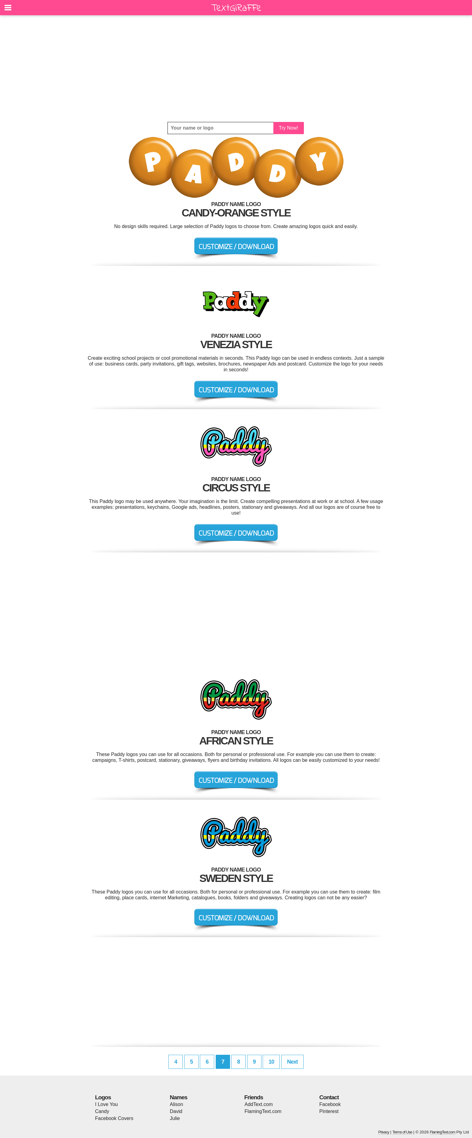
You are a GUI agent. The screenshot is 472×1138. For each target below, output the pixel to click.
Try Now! (288, 127)
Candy (102, 1111)
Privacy (383, 1132)
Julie (175, 1118)
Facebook (330, 1104)
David (176, 1111)
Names (178, 1097)
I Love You (106, 1104)
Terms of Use (402, 1132)
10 (271, 1062)
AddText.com (259, 1104)
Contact (329, 1097)
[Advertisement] (236, 68)
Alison (176, 1104)
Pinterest (329, 1111)
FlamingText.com (263, 1111)
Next (292, 1062)
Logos (103, 1097)
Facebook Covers (114, 1118)
